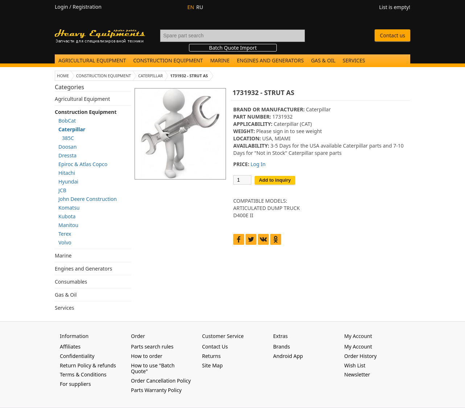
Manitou (68, 225)
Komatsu (69, 207)
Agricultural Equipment (92, 60)
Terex (64, 233)
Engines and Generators (270, 60)
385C (68, 138)
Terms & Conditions (83, 374)
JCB (62, 190)
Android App (288, 356)
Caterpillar (71, 129)
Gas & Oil (323, 60)
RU (199, 7)
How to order (146, 356)
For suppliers (75, 383)
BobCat (67, 120)
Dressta (67, 155)
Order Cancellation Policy (161, 380)
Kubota (66, 216)
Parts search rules (152, 346)
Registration (87, 7)
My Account (358, 346)
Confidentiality (77, 356)
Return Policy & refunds (88, 365)
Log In (258, 164)
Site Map (212, 365)
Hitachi (66, 172)
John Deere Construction (87, 198)
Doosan (67, 146)
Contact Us (215, 346)
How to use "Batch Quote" (152, 368)
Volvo (64, 242)
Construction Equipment (168, 60)
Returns (211, 356)
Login (61, 7)
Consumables (71, 281)
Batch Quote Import (232, 47)
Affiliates (70, 346)
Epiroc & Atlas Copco (82, 164)
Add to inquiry (275, 180)
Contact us (392, 35)
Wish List (354, 365)
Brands (281, 346)
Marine (220, 60)
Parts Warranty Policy (156, 390)
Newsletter (357, 374)
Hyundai (68, 181)
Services (354, 60)
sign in (280, 131)
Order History (360, 356)
